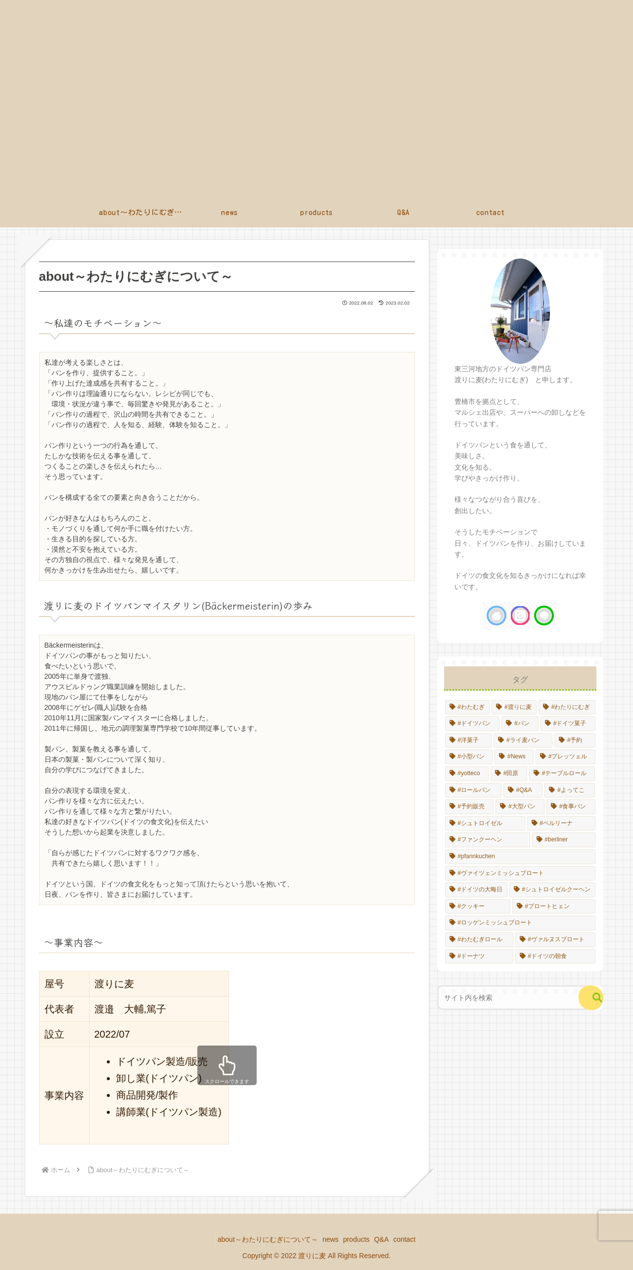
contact (416, 1239)
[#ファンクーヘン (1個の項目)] (487, 839)
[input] (513, 997)
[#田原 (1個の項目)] (509, 773)
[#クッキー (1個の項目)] (477, 906)
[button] (591, 997)
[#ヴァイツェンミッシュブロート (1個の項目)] (520, 873)
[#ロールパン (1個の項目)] (473, 790)
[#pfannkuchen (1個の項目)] (520, 856)
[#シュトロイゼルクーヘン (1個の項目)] (552, 889)
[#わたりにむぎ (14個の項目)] (567, 707)
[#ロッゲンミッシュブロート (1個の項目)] (520, 923)
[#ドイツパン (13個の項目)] (472, 723)
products (356, 1239)
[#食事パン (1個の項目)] (570, 806)
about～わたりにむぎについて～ (256, 1239)
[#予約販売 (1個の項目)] (469, 806)
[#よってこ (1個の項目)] (569, 790)
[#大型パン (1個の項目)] (520, 806)
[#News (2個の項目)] (514, 756)
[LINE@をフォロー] (544, 615)
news (324, 1239)
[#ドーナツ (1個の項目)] (479, 956)
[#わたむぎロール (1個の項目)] (479, 939)
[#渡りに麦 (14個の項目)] (514, 707)
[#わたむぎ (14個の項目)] (467, 707)
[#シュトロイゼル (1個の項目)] (485, 823)
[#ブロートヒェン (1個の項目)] (553, 906)
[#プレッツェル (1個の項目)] (565, 756)
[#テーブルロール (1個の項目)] (562, 773)
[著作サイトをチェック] (496, 615)
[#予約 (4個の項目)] (574, 740)
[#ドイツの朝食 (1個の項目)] (555, 956)
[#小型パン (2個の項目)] (469, 756)
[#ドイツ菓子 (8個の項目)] (568, 723)
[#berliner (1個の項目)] (563, 839)
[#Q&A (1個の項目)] (523, 790)
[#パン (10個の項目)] (520, 723)
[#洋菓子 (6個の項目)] (468, 740)
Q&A (387, 1239)
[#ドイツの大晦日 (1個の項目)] (476, 889)
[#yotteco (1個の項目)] (467, 773)
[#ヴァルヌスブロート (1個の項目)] (555, 939)
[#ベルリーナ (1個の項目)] (561, 823)
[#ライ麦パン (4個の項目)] (523, 740)
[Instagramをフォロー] (520, 615)
